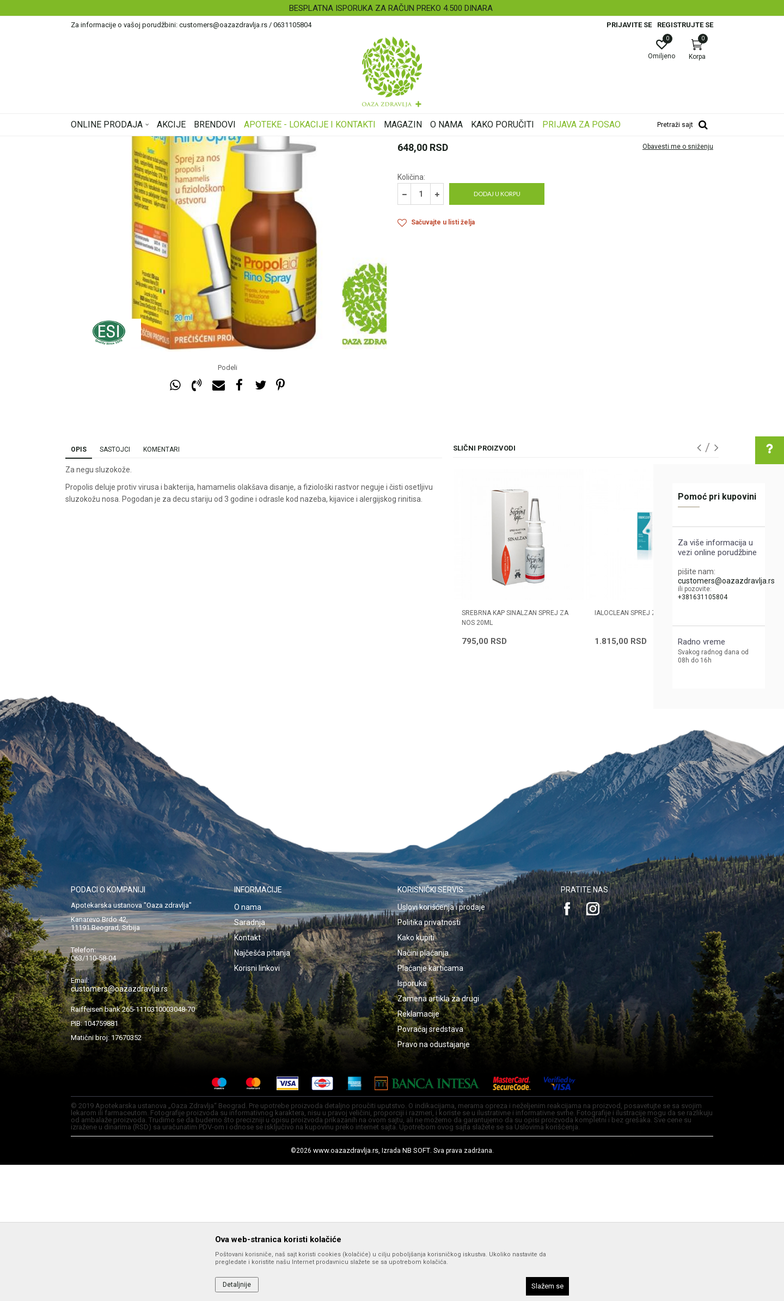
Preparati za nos (311, 143)
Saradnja (249, 1058)
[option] (392, 8)
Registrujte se (685, 25)
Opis (79, 585)
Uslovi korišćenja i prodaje (441, 1043)
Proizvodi (181, 143)
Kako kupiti (415, 1073)
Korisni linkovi (257, 1104)
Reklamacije (418, 1150)
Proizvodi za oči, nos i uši (241, 143)
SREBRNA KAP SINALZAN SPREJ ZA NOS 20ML (515, 754)
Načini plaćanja (423, 1089)
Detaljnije (237, 1284)
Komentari (161, 585)
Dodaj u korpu (497, 329)
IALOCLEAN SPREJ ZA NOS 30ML (644, 749)
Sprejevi (355, 143)
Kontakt (247, 1073)
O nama (247, 1043)
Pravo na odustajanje (433, 1180)
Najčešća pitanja (262, 1089)
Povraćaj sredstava (430, 1165)
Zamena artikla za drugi (438, 1134)
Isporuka (412, 1119)
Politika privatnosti (429, 1058)
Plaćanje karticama (430, 1104)
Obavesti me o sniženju (677, 283)
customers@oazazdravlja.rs (726, 580)
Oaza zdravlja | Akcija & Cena (115, 143)
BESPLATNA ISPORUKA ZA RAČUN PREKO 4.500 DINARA (391, 8)
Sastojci (115, 585)
